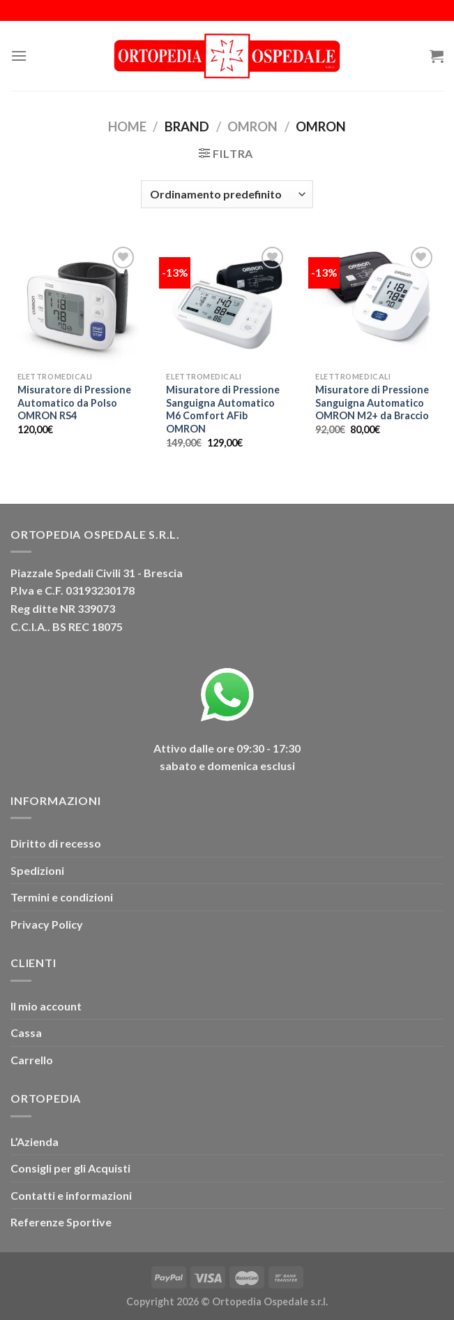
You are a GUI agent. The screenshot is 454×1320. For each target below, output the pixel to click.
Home (127, 126)
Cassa (26, 1032)
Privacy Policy (46, 924)
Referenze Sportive (61, 1221)
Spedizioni (37, 870)
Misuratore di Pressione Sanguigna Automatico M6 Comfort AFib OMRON (223, 409)
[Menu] (18, 55)
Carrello (31, 1059)
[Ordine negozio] (227, 194)
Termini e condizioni (61, 897)
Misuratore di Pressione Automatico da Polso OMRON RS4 (74, 402)
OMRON (252, 126)
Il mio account (46, 1006)
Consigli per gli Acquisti (70, 1168)
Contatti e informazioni (71, 1195)
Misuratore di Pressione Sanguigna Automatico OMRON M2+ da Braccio (372, 402)
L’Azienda (34, 1141)
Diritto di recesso (55, 843)
